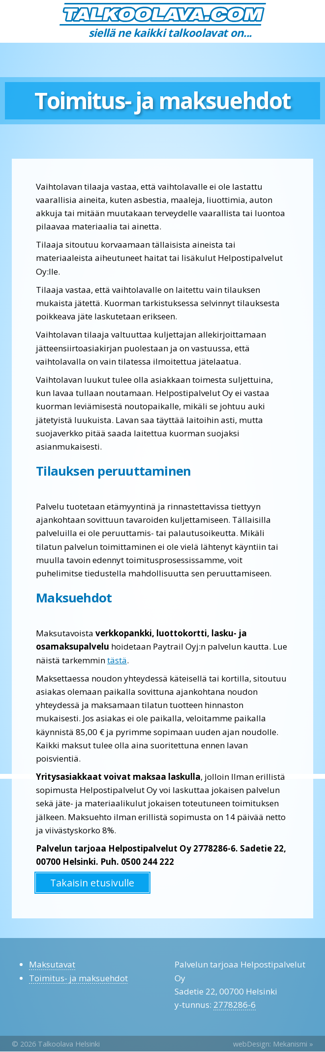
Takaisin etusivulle (92, 882)
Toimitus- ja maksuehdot (78, 978)
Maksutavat (52, 964)
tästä (117, 660)
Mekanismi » (293, 1044)
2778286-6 (234, 1004)
